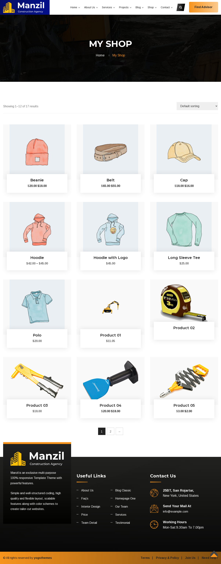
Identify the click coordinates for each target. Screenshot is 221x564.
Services (107, 7)
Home (73, 7)
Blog (138, 7)
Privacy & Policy (167, 557)
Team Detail (89, 522)
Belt (111, 180)
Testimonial (122, 522)
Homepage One (125, 498)
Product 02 (184, 328)
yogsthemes (43, 557)
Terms (145, 557)
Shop (151, 7)
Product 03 (37, 405)
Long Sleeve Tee (184, 257)
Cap (184, 180)
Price (84, 514)
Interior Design (90, 506)
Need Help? (210, 557)
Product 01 (110, 335)
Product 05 (184, 405)
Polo (37, 335)
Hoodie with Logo (111, 257)
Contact (165, 7)
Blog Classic (123, 490)
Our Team (121, 506)
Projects (124, 7)
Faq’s (84, 498)
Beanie (37, 180)
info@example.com (175, 511)
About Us (89, 7)
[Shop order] (197, 106)
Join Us (190, 557)
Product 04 (110, 405)
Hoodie (37, 257)
